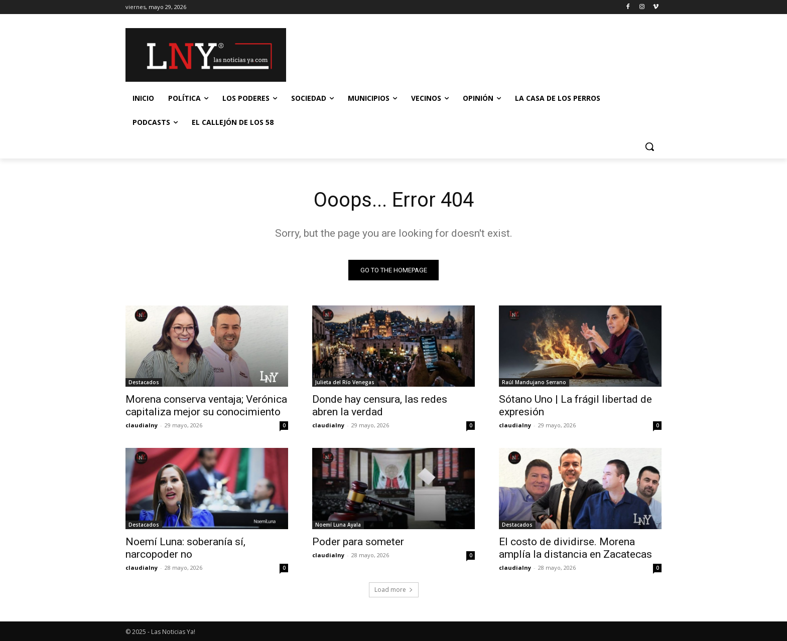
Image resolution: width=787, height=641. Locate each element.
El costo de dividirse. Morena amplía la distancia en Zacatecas (575, 548)
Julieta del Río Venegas (344, 382)
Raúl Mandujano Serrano (534, 382)
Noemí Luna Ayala (338, 524)
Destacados (143, 382)
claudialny (141, 425)
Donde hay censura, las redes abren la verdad (379, 405)
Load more (393, 589)
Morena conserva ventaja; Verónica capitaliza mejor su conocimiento (206, 405)
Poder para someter (358, 542)
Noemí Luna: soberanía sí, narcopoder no (185, 548)
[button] (649, 146)
